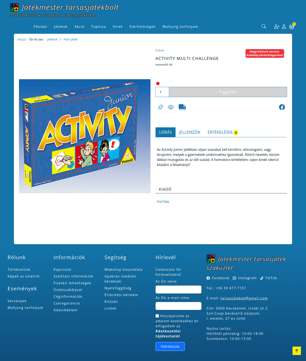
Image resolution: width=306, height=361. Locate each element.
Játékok (52, 39)
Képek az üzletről (24, 276)
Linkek (111, 308)
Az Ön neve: (167, 281)
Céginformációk (68, 296)
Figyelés (228, 92)
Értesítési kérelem (121, 294)
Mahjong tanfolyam (25, 307)
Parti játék (70, 39)
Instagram (247, 278)
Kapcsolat (63, 269)
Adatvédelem (66, 310)
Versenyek (17, 301)
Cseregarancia (67, 303)
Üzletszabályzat (68, 289)
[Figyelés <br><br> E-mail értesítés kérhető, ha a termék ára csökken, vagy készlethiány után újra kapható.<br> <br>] (171, 107)
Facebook (221, 278)
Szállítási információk (74, 276)
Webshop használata (124, 269)
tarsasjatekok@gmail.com (244, 298)
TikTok (268, 278)
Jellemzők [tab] (189, 132)
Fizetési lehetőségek (72, 283)
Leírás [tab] (165, 132)
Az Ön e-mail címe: (173, 297)
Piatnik (160, 50)
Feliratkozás (170, 346)
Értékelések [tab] (223, 132)
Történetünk (19, 269)
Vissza (21, 39)
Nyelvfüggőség (118, 288)
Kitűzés (111, 301)
